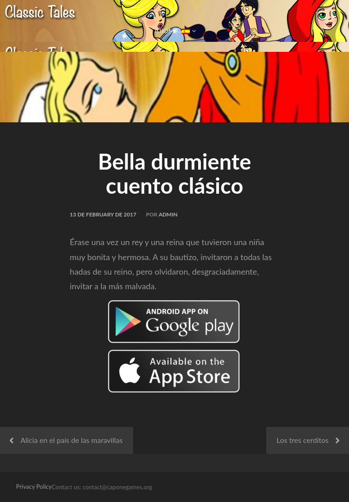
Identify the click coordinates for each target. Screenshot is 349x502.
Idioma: (174, 31)
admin (168, 214)
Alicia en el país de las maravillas (71, 440)
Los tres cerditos (303, 440)
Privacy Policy (33, 486)
